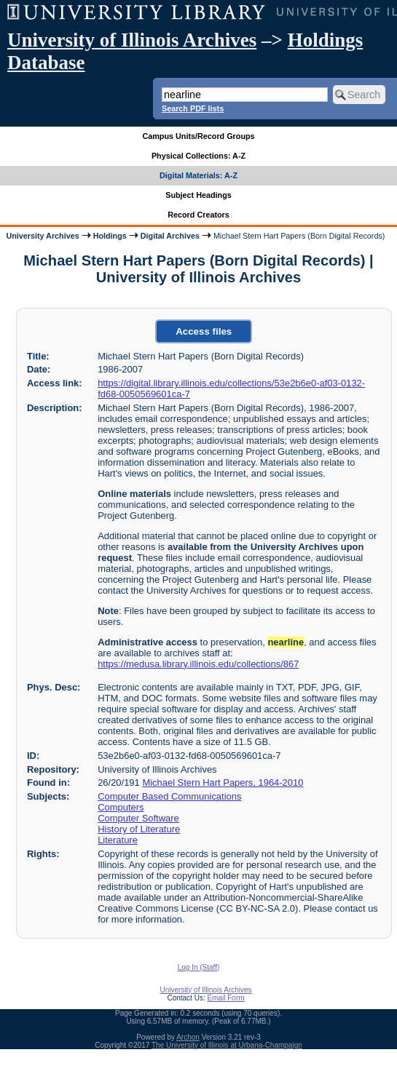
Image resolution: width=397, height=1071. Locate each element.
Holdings (110, 235)
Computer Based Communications (169, 796)
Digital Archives (170, 235)
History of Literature (139, 829)
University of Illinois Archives (131, 40)
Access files (204, 331)
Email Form (225, 998)
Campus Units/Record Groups (198, 136)
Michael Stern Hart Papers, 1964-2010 (222, 782)
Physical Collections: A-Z (198, 155)
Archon (188, 1037)
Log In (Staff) (199, 967)
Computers (121, 807)
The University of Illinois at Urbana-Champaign (227, 1045)
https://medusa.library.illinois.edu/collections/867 (198, 663)
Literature (118, 840)
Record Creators (198, 214)
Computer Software (138, 818)
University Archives (42, 235)
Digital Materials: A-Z (198, 175)
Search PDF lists (193, 108)
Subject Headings (198, 195)
